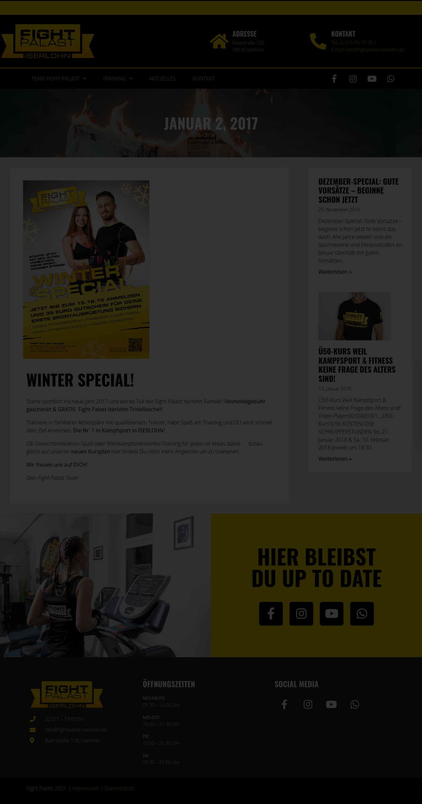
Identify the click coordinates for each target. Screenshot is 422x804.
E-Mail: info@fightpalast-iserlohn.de (367, 49)
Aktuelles (162, 78)
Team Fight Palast (58, 78)
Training (117, 78)
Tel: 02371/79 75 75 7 (354, 43)
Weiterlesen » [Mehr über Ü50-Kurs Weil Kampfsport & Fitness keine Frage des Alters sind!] (335, 458)
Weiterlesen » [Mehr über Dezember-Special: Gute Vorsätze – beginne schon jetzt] (335, 271)
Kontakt (203, 78)
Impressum (85, 788)
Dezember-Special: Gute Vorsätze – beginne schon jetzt (358, 190)
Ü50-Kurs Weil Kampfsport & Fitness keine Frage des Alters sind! (357, 365)
